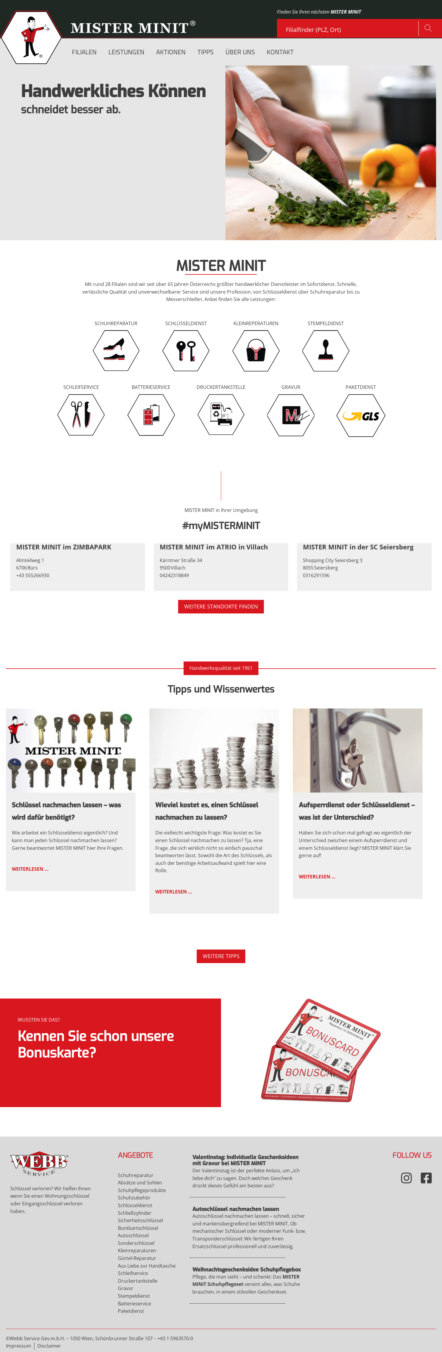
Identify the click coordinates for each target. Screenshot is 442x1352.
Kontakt (280, 52)
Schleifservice (45, 214)
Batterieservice (134, 1303)
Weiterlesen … (77, 797)
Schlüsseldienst (103, 201)
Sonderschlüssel (136, 1243)
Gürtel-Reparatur (137, 1258)
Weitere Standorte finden (221, 606)
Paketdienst (131, 1311)
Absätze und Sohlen (140, 1182)
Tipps (205, 52)
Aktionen (171, 52)
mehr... (88, 214)
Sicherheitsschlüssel (140, 1220)
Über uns (240, 52)
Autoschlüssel (133, 1235)
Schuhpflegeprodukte (142, 1190)
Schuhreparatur (48, 201)
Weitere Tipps (221, 956)
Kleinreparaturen (137, 1250)
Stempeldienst (134, 1296)
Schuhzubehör (134, 1197)
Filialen (84, 52)
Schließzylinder (134, 1213)
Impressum (18, 1346)
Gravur (148, 201)
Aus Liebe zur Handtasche (147, 1266)
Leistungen (126, 52)
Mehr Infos (110, 1053)
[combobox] (352, 27)
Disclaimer (49, 1346)
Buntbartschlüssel (138, 1228)
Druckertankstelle (137, 1281)
